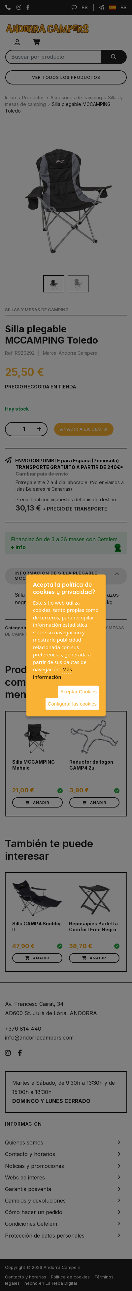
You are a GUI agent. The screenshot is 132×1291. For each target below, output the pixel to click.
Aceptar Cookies (78, 691)
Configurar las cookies (72, 703)
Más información (52, 673)
